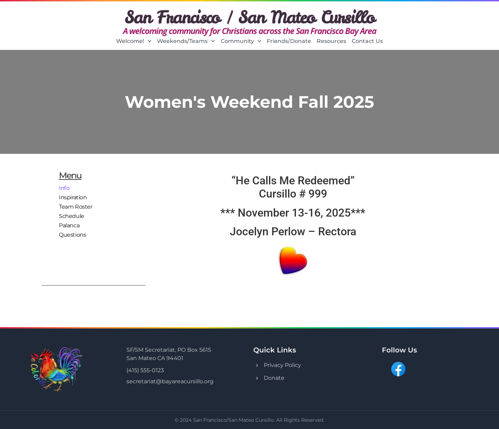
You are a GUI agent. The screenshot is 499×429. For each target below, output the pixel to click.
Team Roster (76, 205)
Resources (331, 41)
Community (241, 41)
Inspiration (73, 196)
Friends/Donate (289, 41)
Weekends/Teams (186, 41)
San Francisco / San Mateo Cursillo (250, 17)
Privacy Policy (282, 365)
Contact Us (367, 41)
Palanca (69, 223)
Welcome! (133, 41)
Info (64, 187)
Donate (274, 378)
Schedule (71, 214)
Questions (72, 232)
